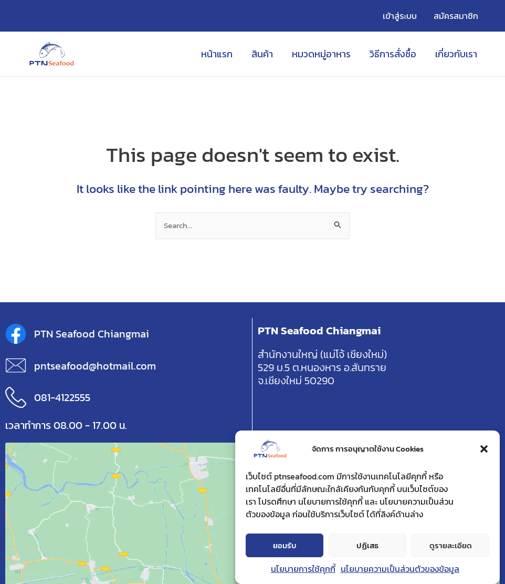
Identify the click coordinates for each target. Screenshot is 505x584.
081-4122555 (62, 397)
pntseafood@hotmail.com (95, 366)
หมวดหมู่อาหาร (321, 54)
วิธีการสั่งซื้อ (393, 54)
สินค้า (262, 54)
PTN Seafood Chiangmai (91, 334)
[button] (484, 450)
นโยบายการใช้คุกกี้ (303, 569)
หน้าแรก (217, 54)
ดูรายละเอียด (450, 546)
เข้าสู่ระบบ (400, 15)
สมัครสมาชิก (456, 15)
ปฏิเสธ (367, 546)
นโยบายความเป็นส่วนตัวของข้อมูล (400, 569)
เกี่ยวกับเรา (456, 54)
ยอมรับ (285, 546)
